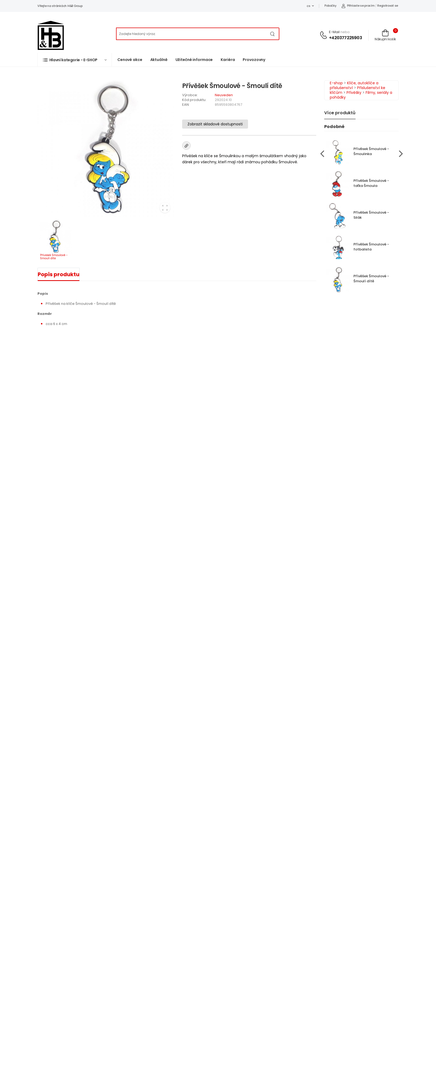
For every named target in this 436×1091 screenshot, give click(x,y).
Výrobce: (190, 95)
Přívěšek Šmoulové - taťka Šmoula (371, 183)
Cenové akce (129, 59)
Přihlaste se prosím (357, 5)
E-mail (334, 31)
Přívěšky (354, 92)
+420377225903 (345, 38)
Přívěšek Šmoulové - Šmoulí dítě (371, 279)
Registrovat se (387, 5)
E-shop (336, 83)
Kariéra (228, 59)
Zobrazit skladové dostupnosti (215, 124)
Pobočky (330, 5)
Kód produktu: (194, 100)
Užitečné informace (194, 59)
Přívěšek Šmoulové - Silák (371, 215)
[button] (74, 60)
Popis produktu (58, 274)
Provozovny (254, 59)
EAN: (186, 104)
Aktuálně (159, 59)
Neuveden (224, 95)
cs (308, 6)
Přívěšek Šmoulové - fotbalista (371, 247)
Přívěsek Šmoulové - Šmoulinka (371, 151)
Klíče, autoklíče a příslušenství (354, 85)
